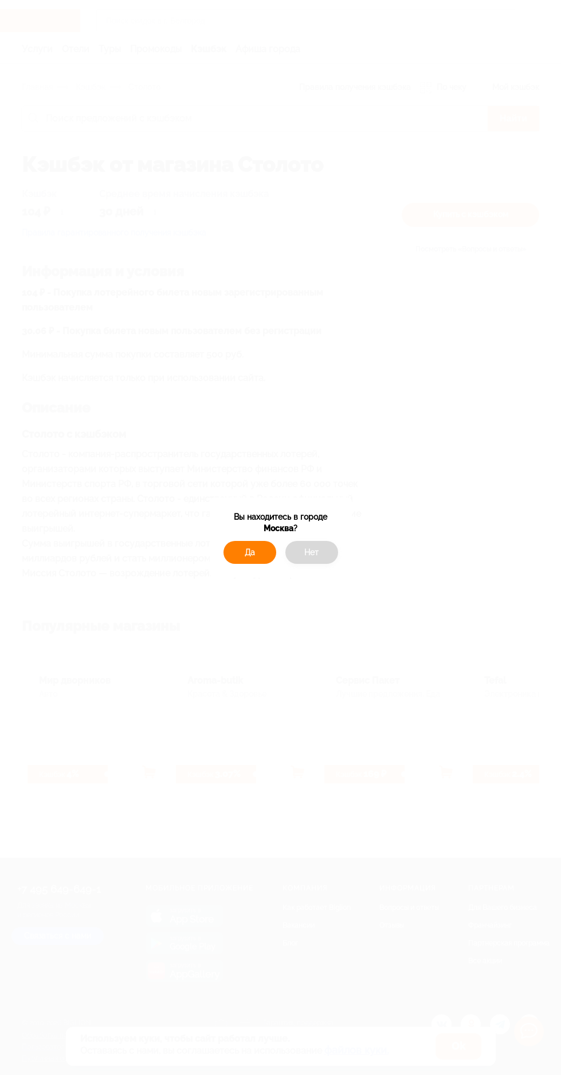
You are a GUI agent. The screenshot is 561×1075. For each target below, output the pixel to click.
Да (250, 552)
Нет (311, 552)
